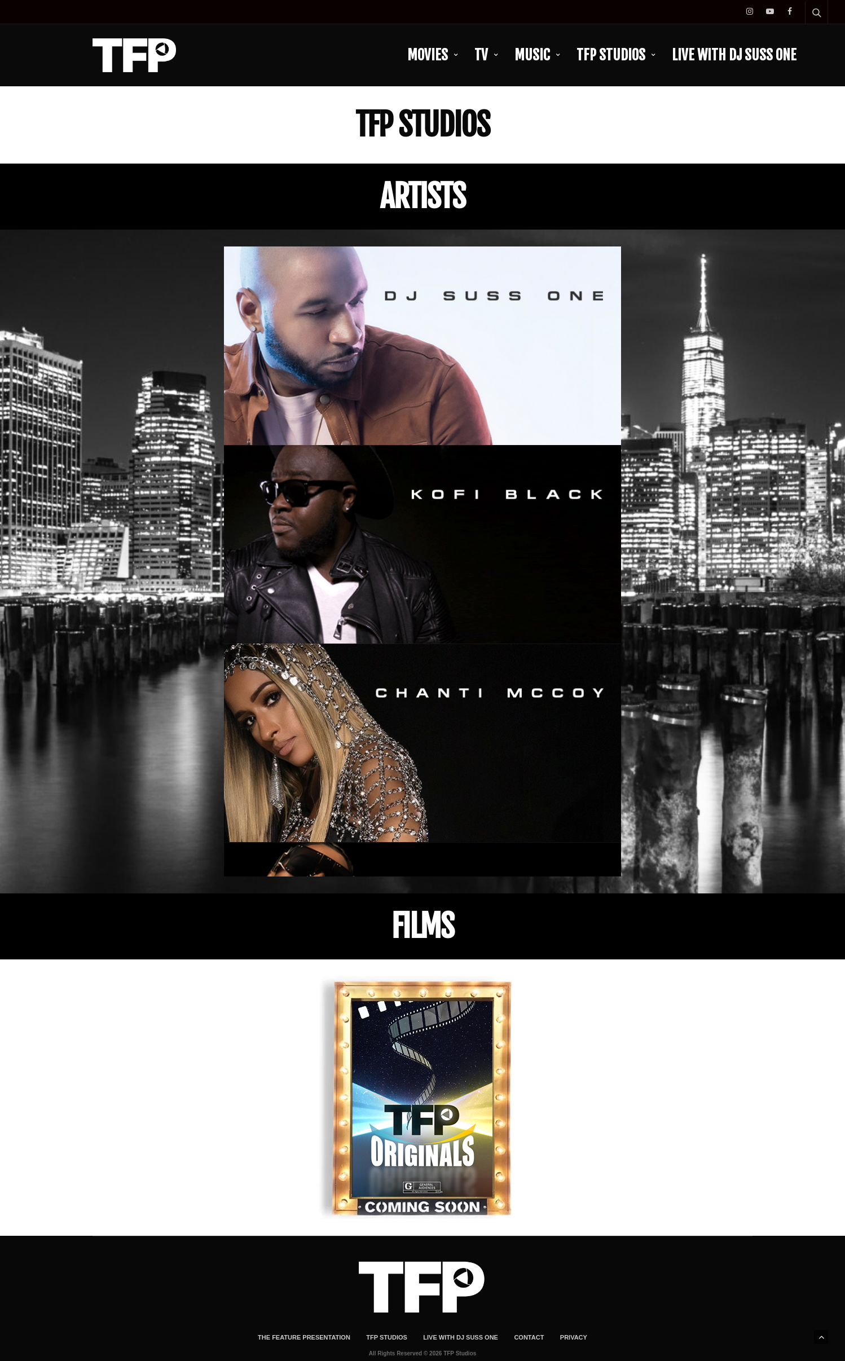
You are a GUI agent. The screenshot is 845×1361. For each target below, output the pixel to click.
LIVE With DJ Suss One (734, 55)
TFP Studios (610, 55)
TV (481, 55)
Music (532, 55)
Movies (427, 55)
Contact (529, 1305)
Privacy (573, 1305)
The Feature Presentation (304, 1305)
